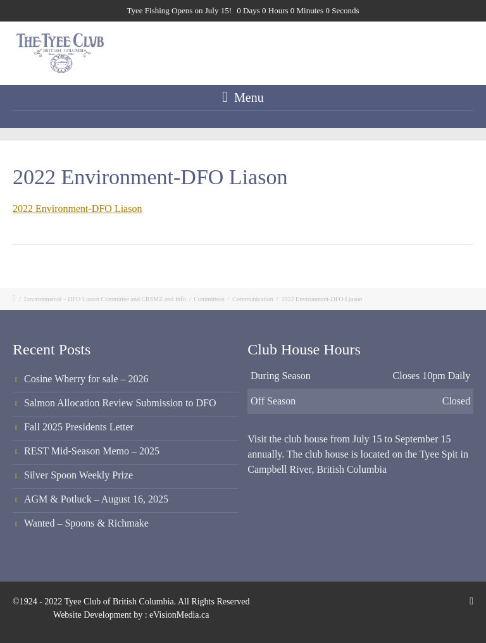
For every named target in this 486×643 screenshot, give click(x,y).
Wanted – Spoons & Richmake (86, 523)
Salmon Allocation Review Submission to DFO (120, 402)
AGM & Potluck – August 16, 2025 (96, 499)
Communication (252, 299)
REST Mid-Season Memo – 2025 (91, 451)
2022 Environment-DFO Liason (77, 208)
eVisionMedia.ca (179, 615)
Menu (242, 96)
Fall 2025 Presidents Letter (79, 426)
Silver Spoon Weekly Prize (78, 475)
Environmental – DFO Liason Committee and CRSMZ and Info (105, 299)
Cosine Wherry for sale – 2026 (86, 378)
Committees (209, 299)
